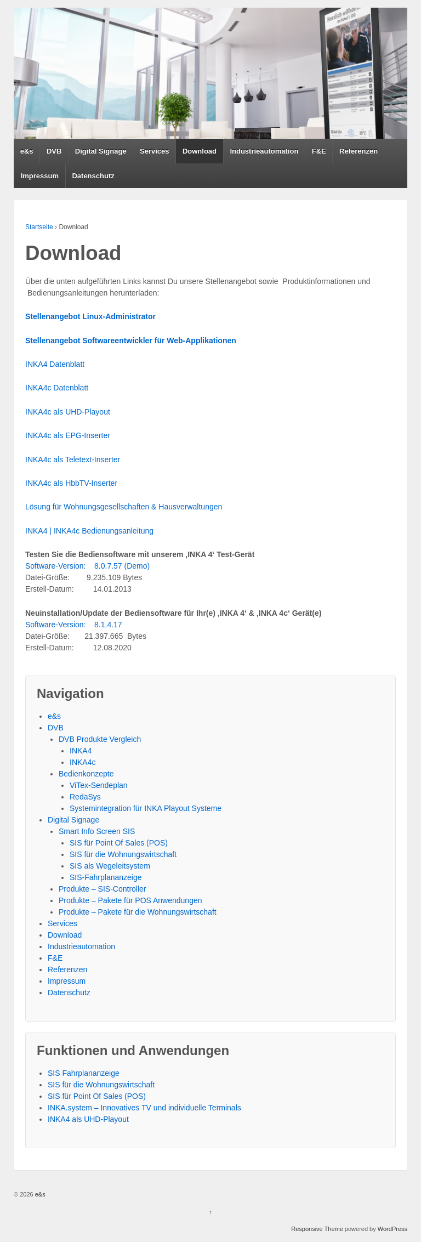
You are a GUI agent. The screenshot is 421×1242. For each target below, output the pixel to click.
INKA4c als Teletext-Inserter (72, 459)
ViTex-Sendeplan (99, 785)
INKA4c (82, 762)
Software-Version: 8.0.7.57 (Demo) (87, 566)
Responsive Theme (317, 1229)
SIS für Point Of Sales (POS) (119, 842)
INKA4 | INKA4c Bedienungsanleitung (89, 530)
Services (154, 151)
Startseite (39, 227)
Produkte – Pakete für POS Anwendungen (130, 900)
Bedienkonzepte (86, 773)
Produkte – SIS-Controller (102, 888)
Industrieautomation (264, 151)
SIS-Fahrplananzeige (106, 877)
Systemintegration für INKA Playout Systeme (145, 808)
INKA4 (81, 750)
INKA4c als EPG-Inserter (67, 435)
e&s (26, 151)
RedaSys (85, 796)
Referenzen (358, 151)
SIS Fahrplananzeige (84, 1073)
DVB (54, 151)
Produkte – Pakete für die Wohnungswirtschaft (138, 912)
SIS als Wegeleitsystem (110, 865)
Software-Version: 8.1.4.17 (73, 624)
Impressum (40, 176)
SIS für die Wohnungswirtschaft (123, 854)
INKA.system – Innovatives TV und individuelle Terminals (144, 1107)
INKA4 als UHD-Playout (88, 1119)
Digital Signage (101, 151)
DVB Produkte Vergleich (100, 739)
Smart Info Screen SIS (97, 831)
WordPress (392, 1229)
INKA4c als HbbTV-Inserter (71, 483)
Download (200, 151)
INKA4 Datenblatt (54, 364)
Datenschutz (93, 176)
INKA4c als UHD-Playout (67, 411)
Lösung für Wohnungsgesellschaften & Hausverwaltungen (123, 506)
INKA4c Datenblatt (56, 387)
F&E (319, 151)
